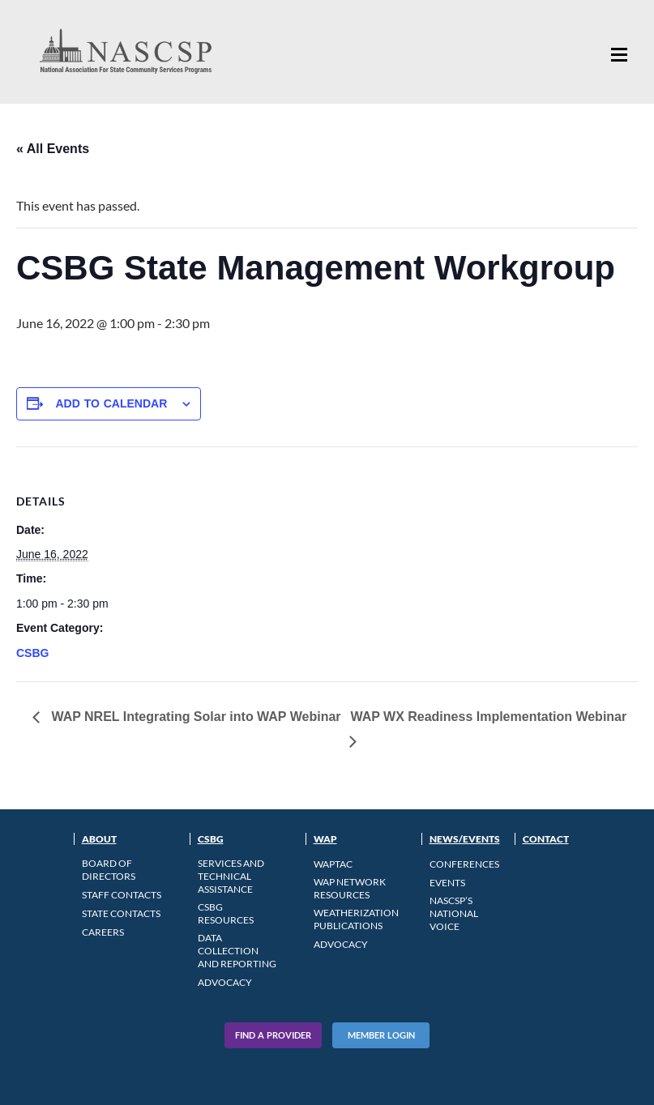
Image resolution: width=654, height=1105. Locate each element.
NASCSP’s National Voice (454, 913)
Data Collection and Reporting (237, 951)
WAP (325, 839)
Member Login (381, 1035)
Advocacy (225, 982)
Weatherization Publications (356, 919)
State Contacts (121, 913)
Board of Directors (108, 869)
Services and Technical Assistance (231, 876)
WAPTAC (333, 864)
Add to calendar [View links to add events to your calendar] (111, 403)
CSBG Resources (226, 913)
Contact (546, 839)
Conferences (464, 864)
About (99, 839)
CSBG (32, 652)
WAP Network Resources (350, 888)
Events (447, 883)
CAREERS (103, 932)
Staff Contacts (121, 895)
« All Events (52, 149)
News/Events (465, 839)
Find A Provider (273, 1035)
